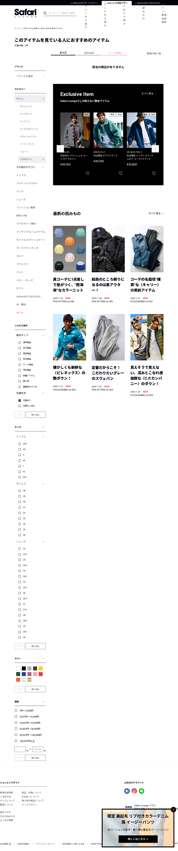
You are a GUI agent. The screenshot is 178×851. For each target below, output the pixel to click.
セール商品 (28, 364)
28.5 (25, 621)
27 (24, 604)
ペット (19, 272)
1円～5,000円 (26, 710)
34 (24, 524)
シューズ (21, 199)
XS (24, 449)
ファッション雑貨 (25, 207)
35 (24, 529)
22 (24, 548)
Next (155, 148)
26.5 (25, 598)
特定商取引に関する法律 (73, 844)
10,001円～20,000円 (29, 722)
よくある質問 (6, 820)
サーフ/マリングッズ (27, 248)
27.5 (25, 610)
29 (24, 496)
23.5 (25, 565)
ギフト (19, 288)
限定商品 (27, 353)
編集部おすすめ (30, 387)
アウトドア (22, 264)
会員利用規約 (23, 844)
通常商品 (27, 342)
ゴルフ (19, 256)
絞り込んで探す (125, 13)
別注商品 (27, 359)
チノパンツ (25, 121)
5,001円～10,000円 (29, 716)
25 (24, 582)
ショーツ (24, 152)
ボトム (19, 98)
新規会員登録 (6, 792)
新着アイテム (29, 376)
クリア (20, 415)
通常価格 (89, 53)
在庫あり (27, 400)
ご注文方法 (5, 796)
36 (24, 535)
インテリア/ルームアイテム (30, 232)
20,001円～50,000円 (29, 728)
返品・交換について (31, 792)
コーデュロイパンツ (29, 129)
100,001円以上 (27, 741)
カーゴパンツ (26, 114)
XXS (25, 444)
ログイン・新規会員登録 (164, 13)
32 (24, 513)
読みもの (144, 13)
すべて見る (147, 93)
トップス (21, 175)
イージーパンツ (27, 144)
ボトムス (21, 483)
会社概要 (5, 844)
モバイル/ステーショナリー (31, 239)
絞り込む (36, 415)
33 (24, 518)
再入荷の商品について (33, 800)
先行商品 (27, 348)
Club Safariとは (7, 816)
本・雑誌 (21, 304)
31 (24, 507)
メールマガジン (29, 804)
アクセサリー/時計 (26, 223)
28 (24, 491)
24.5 (25, 576)
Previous (60, 148)
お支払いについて (30, 796)
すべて (63, 52)
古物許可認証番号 (99, 844)
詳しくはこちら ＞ (138, 839)
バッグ (19, 191)
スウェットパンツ (28, 137)
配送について (6, 804)
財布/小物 (21, 215)
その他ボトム (26, 159)
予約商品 (27, 370)
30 (24, 502)
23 (24, 560)
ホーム (17, 28)
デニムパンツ (26, 106)
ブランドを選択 (24, 76)
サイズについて (7, 800)
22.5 (25, 554)
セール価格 (114, 53)
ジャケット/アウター (27, 183)
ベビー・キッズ (24, 280)
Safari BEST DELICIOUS (28, 296)
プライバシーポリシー (46, 844)
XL (24, 471)
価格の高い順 (154, 53)
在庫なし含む (29, 406)
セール (19, 312)
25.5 (25, 587)
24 (24, 571)
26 (24, 593)
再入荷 (26, 381)
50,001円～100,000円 (30, 735)
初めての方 (5, 812)
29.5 (25, 632)
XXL (25, 477)
